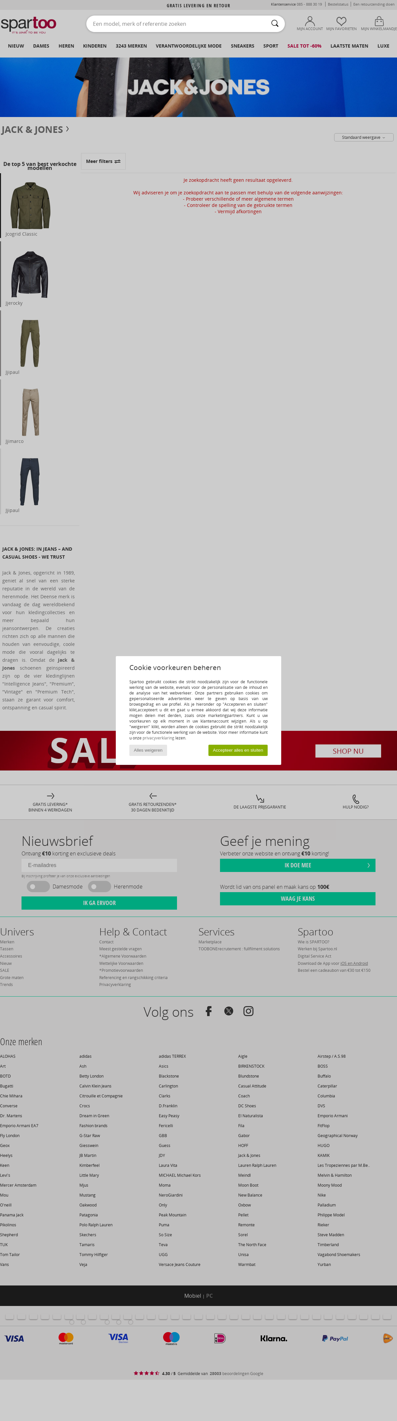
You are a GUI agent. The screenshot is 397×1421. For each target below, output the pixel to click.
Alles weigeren (148, 750)
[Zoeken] (275, 24)
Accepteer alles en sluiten (238, 750)
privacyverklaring (158, 738)
